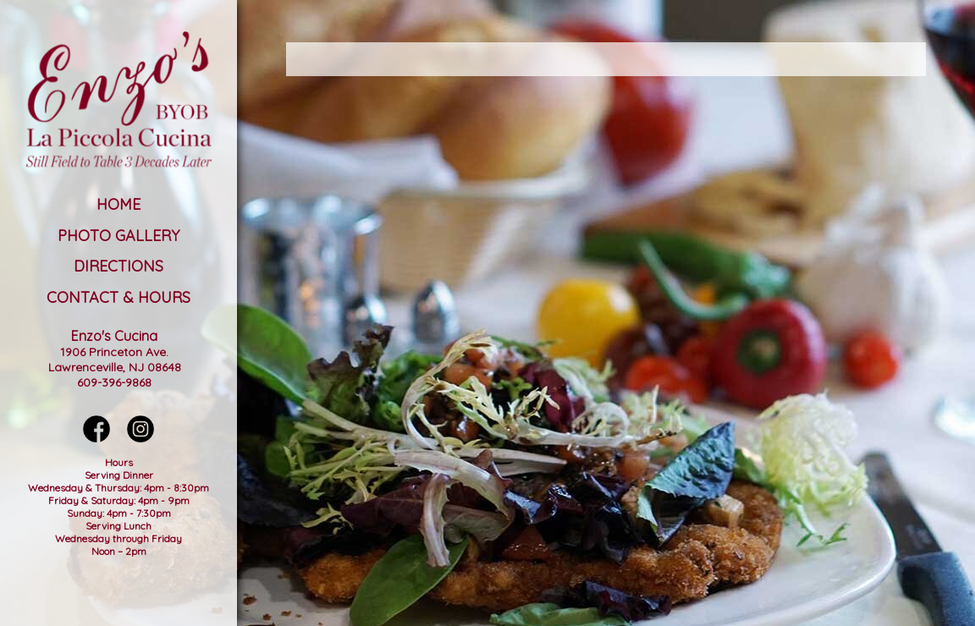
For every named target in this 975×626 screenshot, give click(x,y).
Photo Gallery (118, 235)
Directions (118, 266)
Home (118, 204)
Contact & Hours (118, 297)
